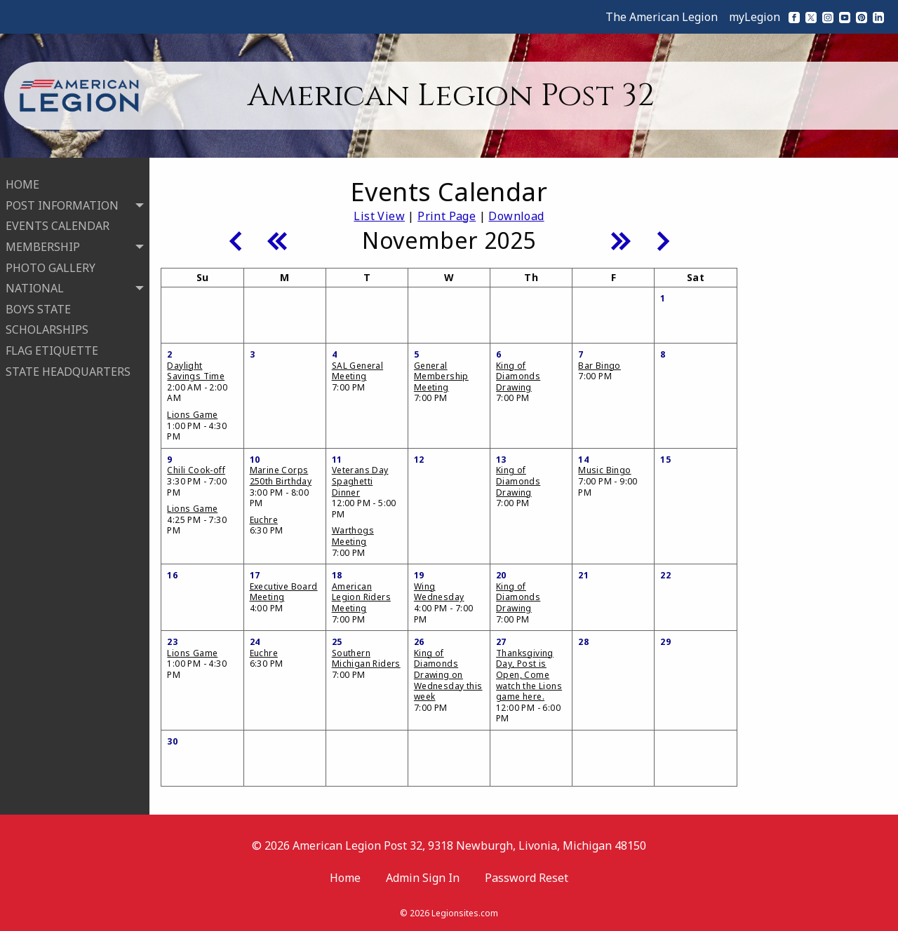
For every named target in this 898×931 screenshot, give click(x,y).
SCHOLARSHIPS (47, 324)
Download (516, 216)
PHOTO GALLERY (50, 262)
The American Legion (661, 17)
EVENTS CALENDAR (57, 220)
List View (379, 216)
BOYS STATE (38, 303)
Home (345, 877)
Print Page (446, 216)
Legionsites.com (464, 913)
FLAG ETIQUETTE (52, 345)
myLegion (754, 17)
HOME (22, 178)
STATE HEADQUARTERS (68, 365)
